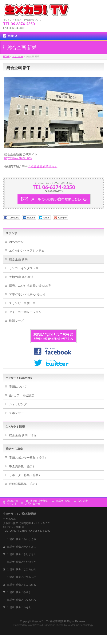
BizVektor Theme (54, 624)
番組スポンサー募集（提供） (28, 457)
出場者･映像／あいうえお (21, 538)
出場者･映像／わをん (19, 606)
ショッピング (18, 404)
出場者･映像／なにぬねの (21, 568)
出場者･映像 (63, 500)
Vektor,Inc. (74, 624)
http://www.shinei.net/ (18, 158)
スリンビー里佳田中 (22, 303)
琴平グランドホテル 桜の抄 (27, 294)
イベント (12, 503)
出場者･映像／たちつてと (21, 561)
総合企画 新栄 (18, 259)
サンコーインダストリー (25, 268)
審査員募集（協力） (22, 466)
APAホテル (16, 241)
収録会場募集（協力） (24, 484)
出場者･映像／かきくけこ (21, 546)
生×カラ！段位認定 (21, 395)
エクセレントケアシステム (26, 250)
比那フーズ (16, 320)
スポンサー (12, 233)
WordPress (34, 624)
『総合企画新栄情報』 (42, 166)
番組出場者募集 (39, 500)
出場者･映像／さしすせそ (21, 553)
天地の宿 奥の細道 (21, 277)
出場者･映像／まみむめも (21, 584)
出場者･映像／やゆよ (19, 591)
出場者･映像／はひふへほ (21, 576)
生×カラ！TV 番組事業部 (49, 620)
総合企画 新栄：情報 (22, 435)
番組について (18, 386)
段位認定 (83, 500)
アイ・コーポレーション (25, 312)
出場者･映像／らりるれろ (21, 599)
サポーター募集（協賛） (25, 475)
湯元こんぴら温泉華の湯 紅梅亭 (30, 285)
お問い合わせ (32, 503)
